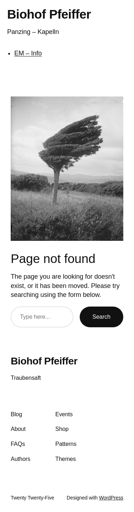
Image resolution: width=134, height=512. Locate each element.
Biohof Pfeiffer (49, 14)
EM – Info (28, 53)
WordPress (111, 498)
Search (101, 316)
